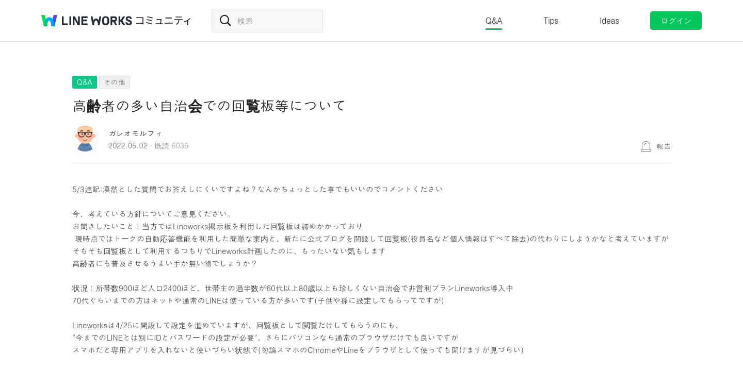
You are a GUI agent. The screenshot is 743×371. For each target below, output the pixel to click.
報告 (663, 146)
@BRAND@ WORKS (86, 20)
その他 (114, 82)
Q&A (494, 20)
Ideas (609, 20)
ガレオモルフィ (135, 133)
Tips (550, 20)
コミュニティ (163, 20)
